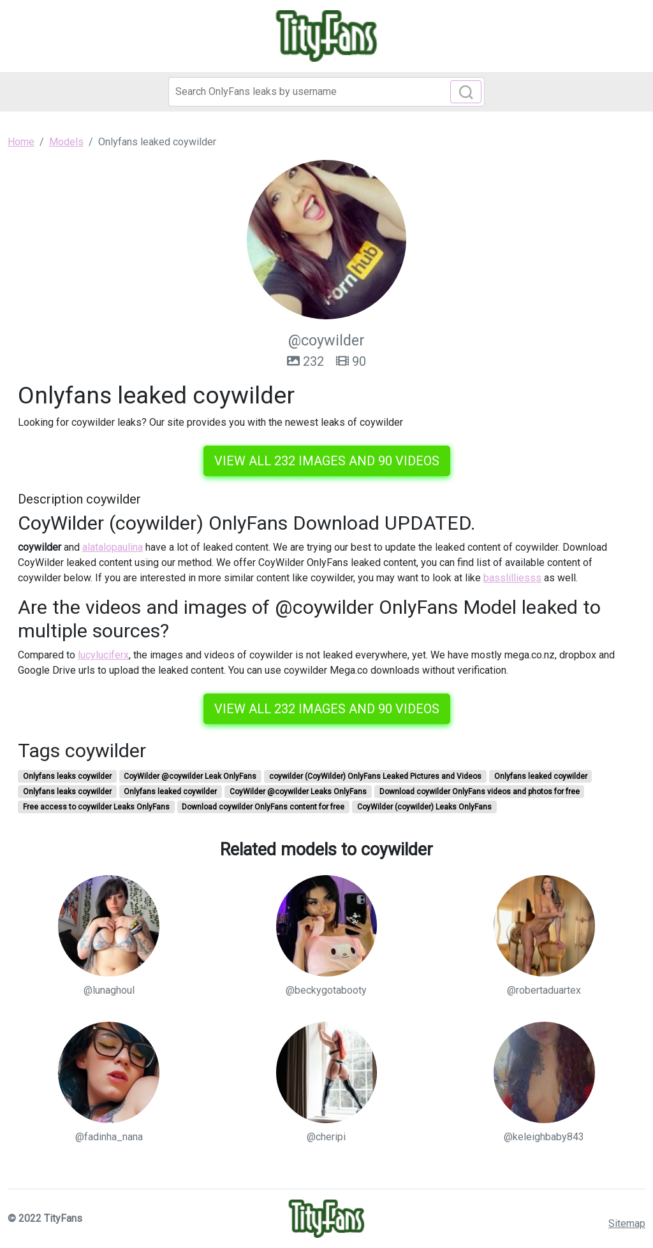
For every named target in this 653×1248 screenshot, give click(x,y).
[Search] (326, 91)
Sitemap (626, 1223)
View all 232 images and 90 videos (326, 460)
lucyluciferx (103, 655)
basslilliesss (512, 578)
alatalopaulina (112, 547)
